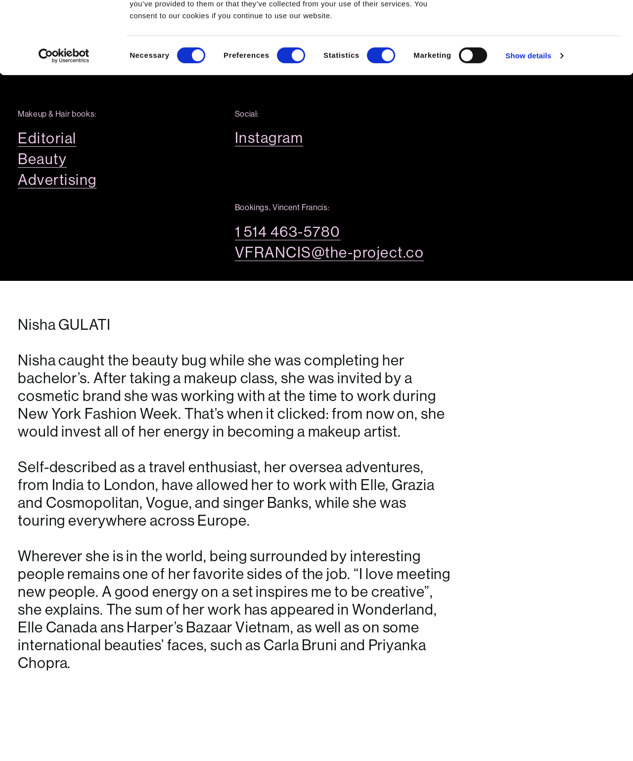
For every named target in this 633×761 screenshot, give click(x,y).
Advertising (57, 180)
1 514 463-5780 (288, 232)
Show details (528, 123)
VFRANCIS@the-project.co (329, 252)
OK (550, 26)
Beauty (42, 159)
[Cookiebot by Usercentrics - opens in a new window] (64, 123)
